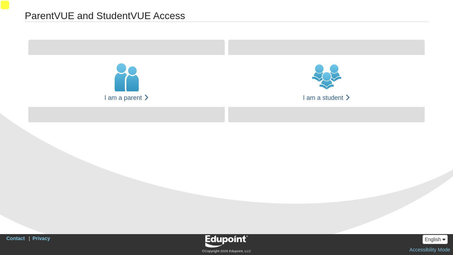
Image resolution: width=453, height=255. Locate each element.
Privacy (41, 238)
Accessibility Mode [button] (429, 250)
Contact (15, 238)
